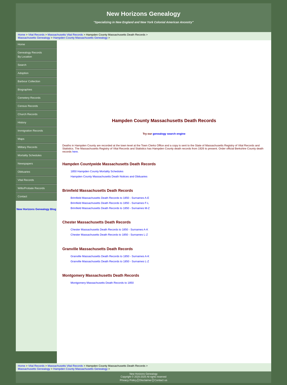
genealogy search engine (169, 133)
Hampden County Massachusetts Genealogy (80, 37)
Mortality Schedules (29, 155)
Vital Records (36, 34)
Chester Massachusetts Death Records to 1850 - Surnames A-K (109, 229)
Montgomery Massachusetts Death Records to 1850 (102, 282)
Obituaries (24, 171)
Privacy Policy (128, 380)
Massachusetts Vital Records (65, 34)
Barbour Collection (29, 81)
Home (21, 34)
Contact (22, 196)
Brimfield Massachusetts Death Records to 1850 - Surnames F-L (110, 203)
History (22, 122)
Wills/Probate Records (31, 188)
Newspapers (25, 163)
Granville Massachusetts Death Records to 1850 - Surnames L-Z (110, 261)
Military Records (27, 147)
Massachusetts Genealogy (34, 37)
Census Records (28, 106)
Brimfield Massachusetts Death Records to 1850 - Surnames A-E (110, 197)
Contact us (160, 380)
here (75, 151)
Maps (21, 138)
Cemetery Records (29, 97)
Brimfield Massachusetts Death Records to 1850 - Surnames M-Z (110, 208)
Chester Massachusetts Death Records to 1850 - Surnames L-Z (109, 234)
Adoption (23, 73)
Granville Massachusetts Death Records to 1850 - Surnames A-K (110, 256)
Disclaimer (145, 380)
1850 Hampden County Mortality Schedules (97, 171)
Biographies (25, 89)
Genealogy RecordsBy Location (30, 54)
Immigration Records (30, 130)
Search (22, 64)
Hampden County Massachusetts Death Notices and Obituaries (109, 176)
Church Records (27, 114)
